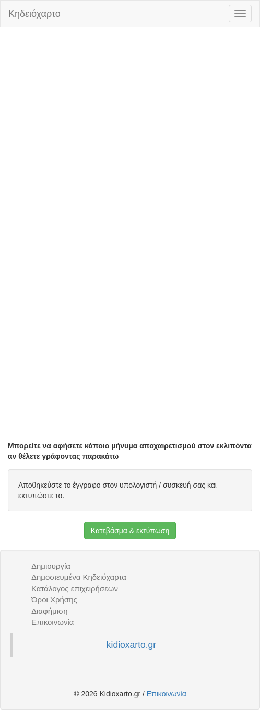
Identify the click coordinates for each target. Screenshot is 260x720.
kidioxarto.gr (131, 644)
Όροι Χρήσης (54, 599)
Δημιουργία (50, 565)
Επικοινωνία (52, 621)
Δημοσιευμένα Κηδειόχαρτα (78, 576)
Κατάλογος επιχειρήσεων (74, 588)
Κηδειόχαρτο (34, 13)
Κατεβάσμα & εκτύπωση (130, 530)
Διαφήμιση (49, 610)
